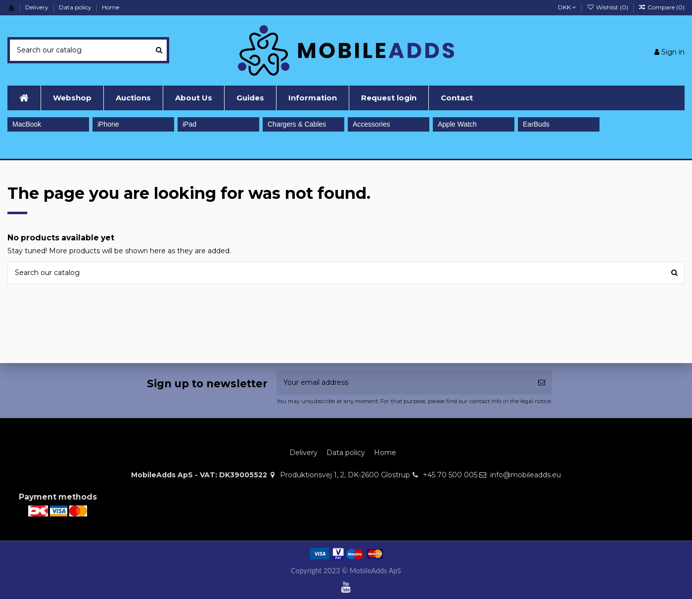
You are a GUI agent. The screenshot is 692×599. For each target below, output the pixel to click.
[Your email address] (404, 382)
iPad (189, 124)
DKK (567, 7)
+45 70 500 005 (450, 474)
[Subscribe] (541, 382)
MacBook (26, 124)
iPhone (108, 124)
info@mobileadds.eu (525, 474)
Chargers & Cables (297, 124)
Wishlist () (608, 7)
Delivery (37, 7)
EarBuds (536, 124)
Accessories (371, 124)
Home (110, 7)
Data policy (76, 7)
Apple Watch (457, 124)
